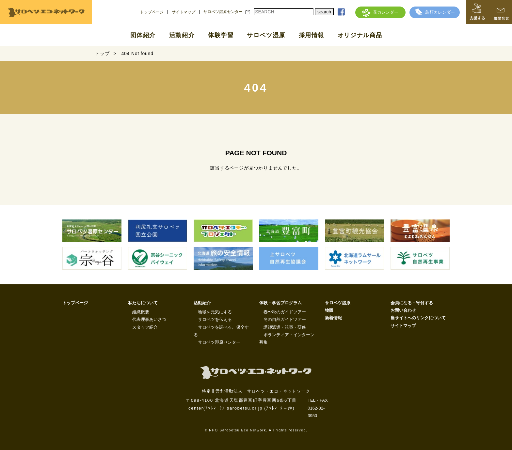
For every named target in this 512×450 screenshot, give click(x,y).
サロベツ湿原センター (223, 12)
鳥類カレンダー (434, 12)
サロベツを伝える (215, 319)
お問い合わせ (403, 310)
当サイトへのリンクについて (418, 317)
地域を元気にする (215, 311)
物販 (329, 310)
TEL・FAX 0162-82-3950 (318, 408)
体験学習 (220, 35)
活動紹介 (182, 35)
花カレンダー (380, 12)
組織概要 (140, 311)
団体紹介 (143, 35)
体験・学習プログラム (280, 302)
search (324, 11)
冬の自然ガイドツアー (285, 319)
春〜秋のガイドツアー (285, 311)
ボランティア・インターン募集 (286, 338)
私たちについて (143, 302)
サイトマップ (183, 12)
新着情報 (333, 317)
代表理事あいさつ (149, 319)
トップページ (152, 12)
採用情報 (311, 35)
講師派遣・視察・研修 (285, 327)
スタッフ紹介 (145, 327)
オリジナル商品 (360, 35)
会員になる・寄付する (412, 302)
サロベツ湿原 (266, 35)
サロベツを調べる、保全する (221, 331)
